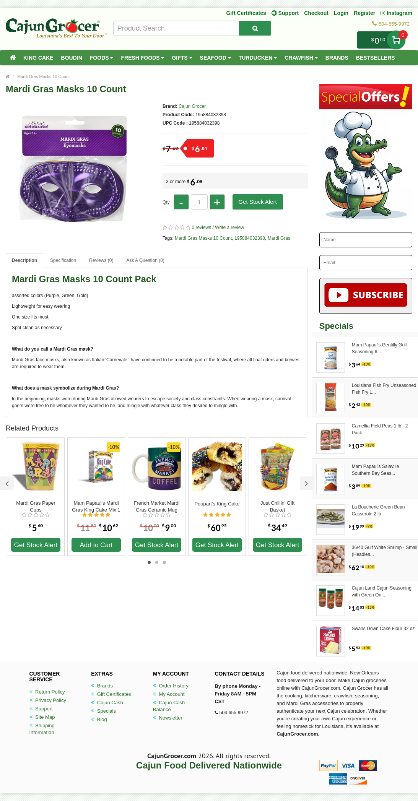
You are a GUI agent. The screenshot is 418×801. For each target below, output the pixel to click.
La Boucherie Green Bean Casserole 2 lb (378, 510)
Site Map (42, 717)
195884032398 (249, 238)
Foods (102, 58)
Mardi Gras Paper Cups (35, 506)
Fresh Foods (142, 58)
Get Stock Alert (258, 201)
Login (341, 13)
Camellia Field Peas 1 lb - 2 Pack (380, 429)
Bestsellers (375, 58)
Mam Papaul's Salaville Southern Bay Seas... (375, 470)
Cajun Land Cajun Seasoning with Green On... (381, 591)
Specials (103, 711)
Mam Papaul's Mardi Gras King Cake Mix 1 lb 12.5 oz (96, 506)
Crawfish (301, 58)
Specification (63, 260)
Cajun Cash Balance (169, 706)
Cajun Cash (107, 702)
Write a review (229, 227)
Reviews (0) (101, 260)
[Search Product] (255, 28)
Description (24, 260)
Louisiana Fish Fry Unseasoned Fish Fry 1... (384, 389)
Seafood (215, 58)
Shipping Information (42, 729)
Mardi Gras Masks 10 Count (43, 76)
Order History (171, 686)
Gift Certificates (246, 13)
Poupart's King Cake (216, 504)
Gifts (182, 58)
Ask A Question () (145, 260)
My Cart (396, 40)
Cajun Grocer (192, 106)
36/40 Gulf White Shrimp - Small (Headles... (384, 551)
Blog (99, 719)
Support (41, 709)
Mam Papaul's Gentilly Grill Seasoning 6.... (379, 348)
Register (364, 13)
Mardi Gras (279, 238)
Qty (166, 202)
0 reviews (201, 227)
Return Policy (47, 692)
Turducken (258, 58)
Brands (336, 58)
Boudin (71, 58)
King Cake (38, 58)
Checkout (316, 13)
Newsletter (167, 718)
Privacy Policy (48, 700)
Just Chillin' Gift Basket (277, 506)
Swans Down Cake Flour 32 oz (383, 628)
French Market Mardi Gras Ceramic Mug (157, 506)
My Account (169, 694)
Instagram (396, 13)
